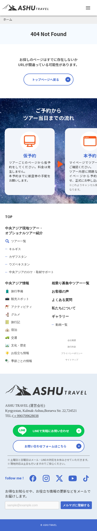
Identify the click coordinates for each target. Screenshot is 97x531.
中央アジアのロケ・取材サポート (31, 272)
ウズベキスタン (19, 264)
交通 (11, 338)
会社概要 (72, 340)
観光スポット (17, 299)
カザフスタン (18, 257)
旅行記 (12, 322)
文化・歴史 (15, 345)
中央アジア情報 (17, 283)
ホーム (7, 19)
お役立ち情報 (17, 353)
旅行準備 (14, 291)
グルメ (12, 314)
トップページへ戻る (45, 79)
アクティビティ (18, 307)
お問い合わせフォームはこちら (45, 446)
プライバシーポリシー (71, 353)
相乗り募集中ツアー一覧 (70, 283)
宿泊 (11, 330)
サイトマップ (71, 359)
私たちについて (64, 308)
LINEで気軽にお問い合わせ (51, 431)
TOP (8, 216)
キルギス (15, 249)
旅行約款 (72, 346)
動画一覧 (62, 325)
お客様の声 (60, 291)
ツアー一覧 (15, 241)
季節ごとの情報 (18, 361)
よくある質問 (62, 299)
